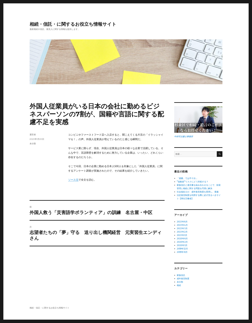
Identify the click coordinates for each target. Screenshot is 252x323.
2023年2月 (182, 231)
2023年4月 (182, 225)
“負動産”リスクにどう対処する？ (192, 181)
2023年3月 (182, 228)
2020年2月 (182, 242)
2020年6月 (182, 238)
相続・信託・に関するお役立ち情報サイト (73, 24)
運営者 (33, 134)
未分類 (33, 143)
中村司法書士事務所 (183, 136)
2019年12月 (182, 248)
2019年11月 (182, 252)
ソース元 (73, 179)
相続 (179, 285)
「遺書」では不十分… (187, 178)
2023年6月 (182, 221)
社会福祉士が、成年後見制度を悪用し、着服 (198, 191)
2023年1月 (182, 235)
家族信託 (181, 275)
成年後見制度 (183, 278)
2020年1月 (182, 245)
